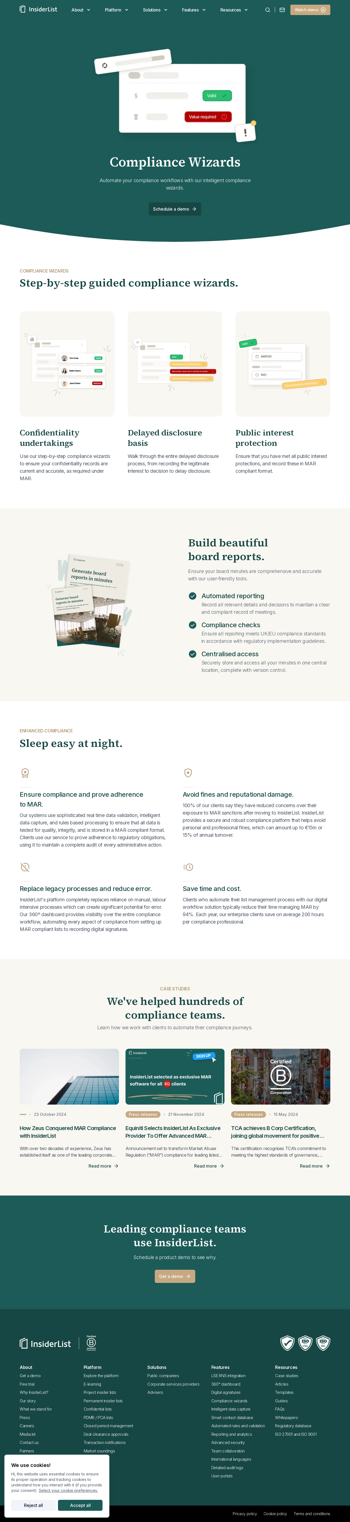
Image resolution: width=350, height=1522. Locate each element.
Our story (28, 1400)
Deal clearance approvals (106, 1434)
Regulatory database (293, 1425)
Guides (281, 1400)
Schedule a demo (175, 209)
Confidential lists (98, 1409)
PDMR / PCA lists (98, 1417)
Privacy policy (245, 1513)
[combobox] (267, 10)
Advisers (155, 1392)
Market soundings (99, 1451)
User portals (222, 1475)
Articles (281, 1384)
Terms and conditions (312, 1513)
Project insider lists (100, 1392)
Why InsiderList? (34, 1392)
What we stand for (36, 1409)
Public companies (163, 1375)
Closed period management (108, 1425)
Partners (27, 1451)
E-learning (92, 1384)
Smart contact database (232, 1417)
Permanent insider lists (103, 1400)
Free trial (27, 1384)
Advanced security (228, 1442)
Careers (27, 1425)
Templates (284, 1392)
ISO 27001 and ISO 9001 (295, 1434)
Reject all (33, 1505)
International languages (231, 1459)
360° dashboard (225, 1384)
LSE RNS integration (228, 1375)
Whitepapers (286, 1417)
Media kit (28, 1434)
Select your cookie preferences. (68, 1490)
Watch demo (310, 10)
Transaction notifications (105, 1442)
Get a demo (175, 1276)
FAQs (280, 1409)
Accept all (80, 1505)
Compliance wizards (229, 1400)
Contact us (29, 1442)
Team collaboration (228, 1451)
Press (25, 1417)
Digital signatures (226, 1392)
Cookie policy (275, 1513)
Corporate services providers (173, 1384)
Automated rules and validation (238, 1425)
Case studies (286, 1375)
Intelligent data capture (230, 1409)
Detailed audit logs (227, 1467)
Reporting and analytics (231, 1434)
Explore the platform (101, 1375)
